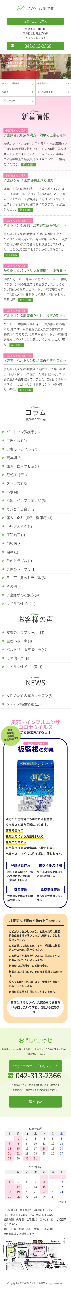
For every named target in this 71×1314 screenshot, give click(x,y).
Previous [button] (3, 66)
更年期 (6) (15, 463)
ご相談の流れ (9, 103)
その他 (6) (15, 605)
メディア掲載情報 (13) (26, 731)
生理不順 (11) (18, 444)
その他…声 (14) (20, 682)
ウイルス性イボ (46, 93)
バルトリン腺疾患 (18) (26, 435)
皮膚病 (5, 93)
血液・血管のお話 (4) (25, 473)
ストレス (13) (18, 492)
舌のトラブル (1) (21, 577)
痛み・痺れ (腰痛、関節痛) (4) (32, 529)
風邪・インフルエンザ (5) (29, 510)
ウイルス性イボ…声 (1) (27, 691)
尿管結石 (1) (17, 548)
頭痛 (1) (13, 567)
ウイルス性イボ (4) (23, 624)
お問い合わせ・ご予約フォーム (35, 1093)
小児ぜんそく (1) (21, 539)
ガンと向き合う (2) (23, 520)
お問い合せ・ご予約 (35, 21)
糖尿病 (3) (15, 558)
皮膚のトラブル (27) (24, 454)
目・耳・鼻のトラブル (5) (29, 596)
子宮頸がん (43, 84)
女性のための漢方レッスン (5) (33, 721)
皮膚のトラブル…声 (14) (28, 654)
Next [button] (68, 66)
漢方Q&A (35, 1129)
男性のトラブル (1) (23, 586)
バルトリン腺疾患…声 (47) (30, 673)
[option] (35, 66)
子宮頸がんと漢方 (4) (25, 615)
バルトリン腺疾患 (11, 84)
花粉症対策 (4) (19, 482)
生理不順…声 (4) (21, 663)
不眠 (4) (13, 501)
